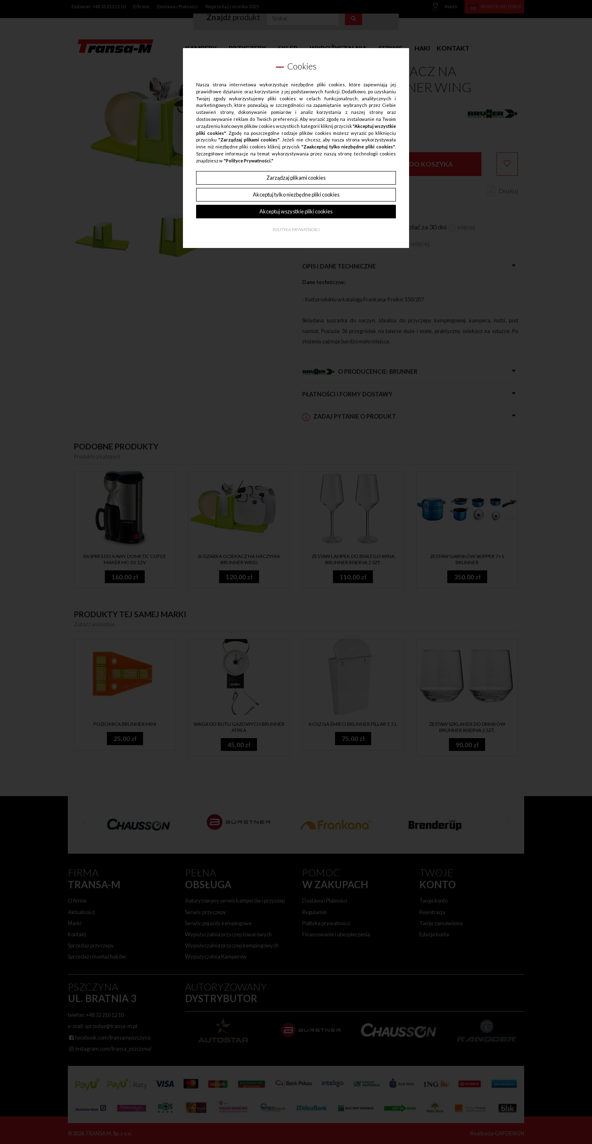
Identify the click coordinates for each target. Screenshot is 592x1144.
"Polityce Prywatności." (248, 160)
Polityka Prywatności (296, 229)
